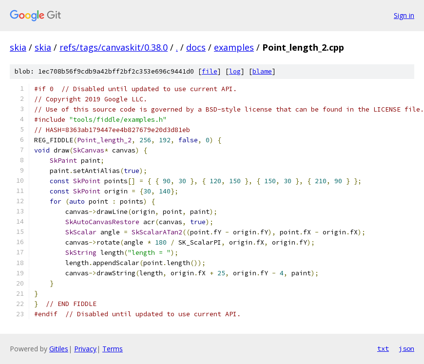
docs (196, 47)
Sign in (404, 15)
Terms (112, 348)
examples (234, 47)
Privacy (85, 348)
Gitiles (58, 348)
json (406, 348)
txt (383, 348)
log (235, 71)
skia (18, 47)
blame (262, 71)
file (209, 71)
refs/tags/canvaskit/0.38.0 (113, 47)
